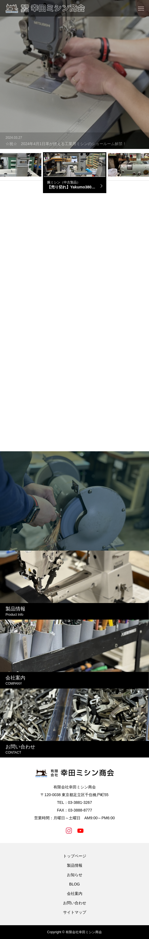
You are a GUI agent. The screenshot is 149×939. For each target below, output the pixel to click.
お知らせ (74, 875)
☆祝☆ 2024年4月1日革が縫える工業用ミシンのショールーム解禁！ (66, 144)
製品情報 (74, 865)
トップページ (74, 856)
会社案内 (74, 893)
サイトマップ (74, 912)
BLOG (74, 884)
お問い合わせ (74, 903)
